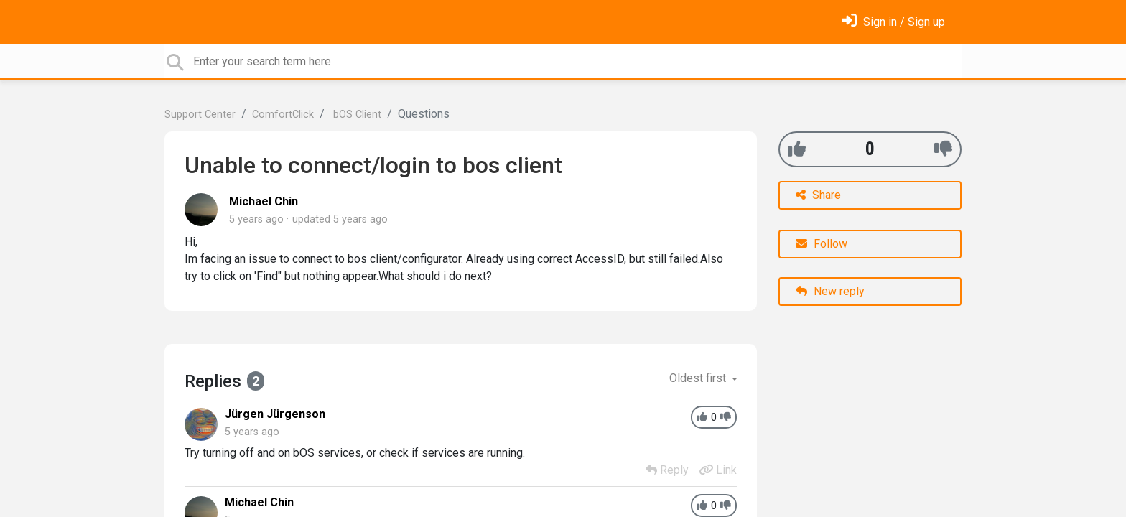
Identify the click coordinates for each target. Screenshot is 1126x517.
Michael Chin (263, 201)
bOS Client (355, 114)
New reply (830, 291)
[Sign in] (893, 22)
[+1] (797, 149)
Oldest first (699, 378)
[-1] (943, 149)
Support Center (200, 114)
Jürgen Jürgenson (275, 414)
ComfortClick (283, 114)
